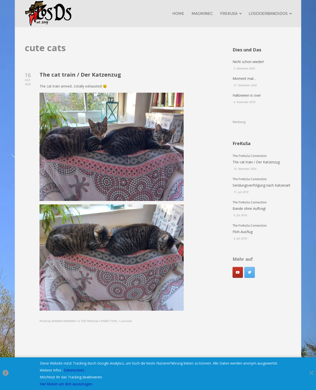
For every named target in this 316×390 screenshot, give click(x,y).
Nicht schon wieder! (248, 61)
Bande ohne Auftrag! (249, 208)
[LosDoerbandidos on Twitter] (249, 272)
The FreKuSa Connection (250, 156)
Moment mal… (244, 78)
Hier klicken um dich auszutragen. (66, 384)
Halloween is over (247, 95)
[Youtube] (238, 272)
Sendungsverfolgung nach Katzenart (261, 185)
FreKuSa (242, 143)
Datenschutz (74, 370)
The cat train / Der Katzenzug (80, 74)
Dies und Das (247, 50)
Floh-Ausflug (243, 231)
